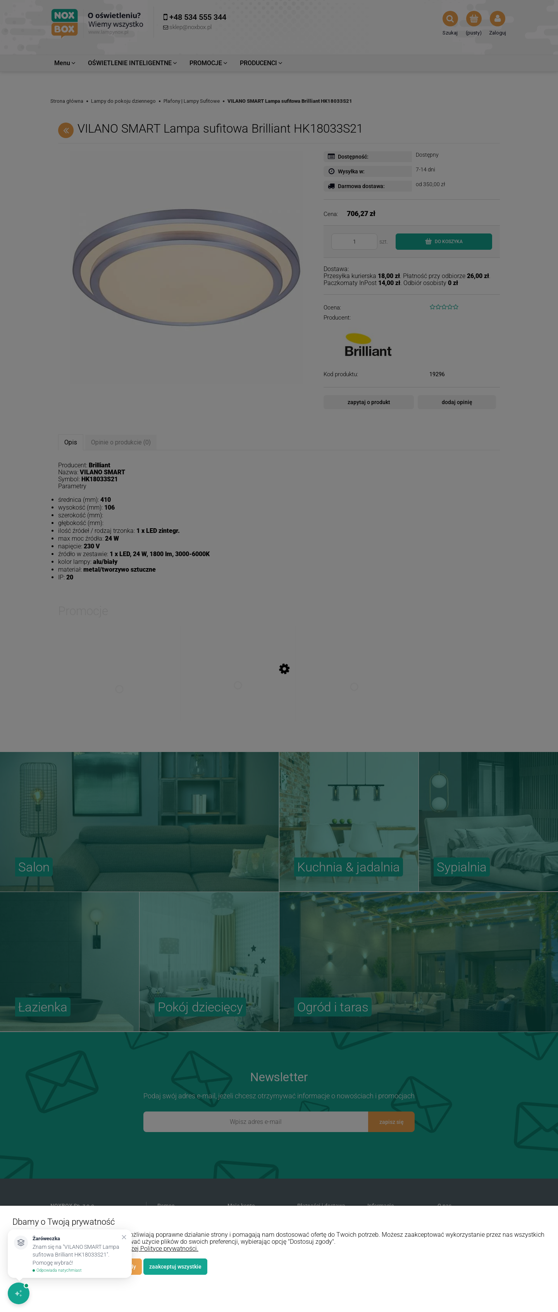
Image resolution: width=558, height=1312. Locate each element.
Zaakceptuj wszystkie (175, 1267)
